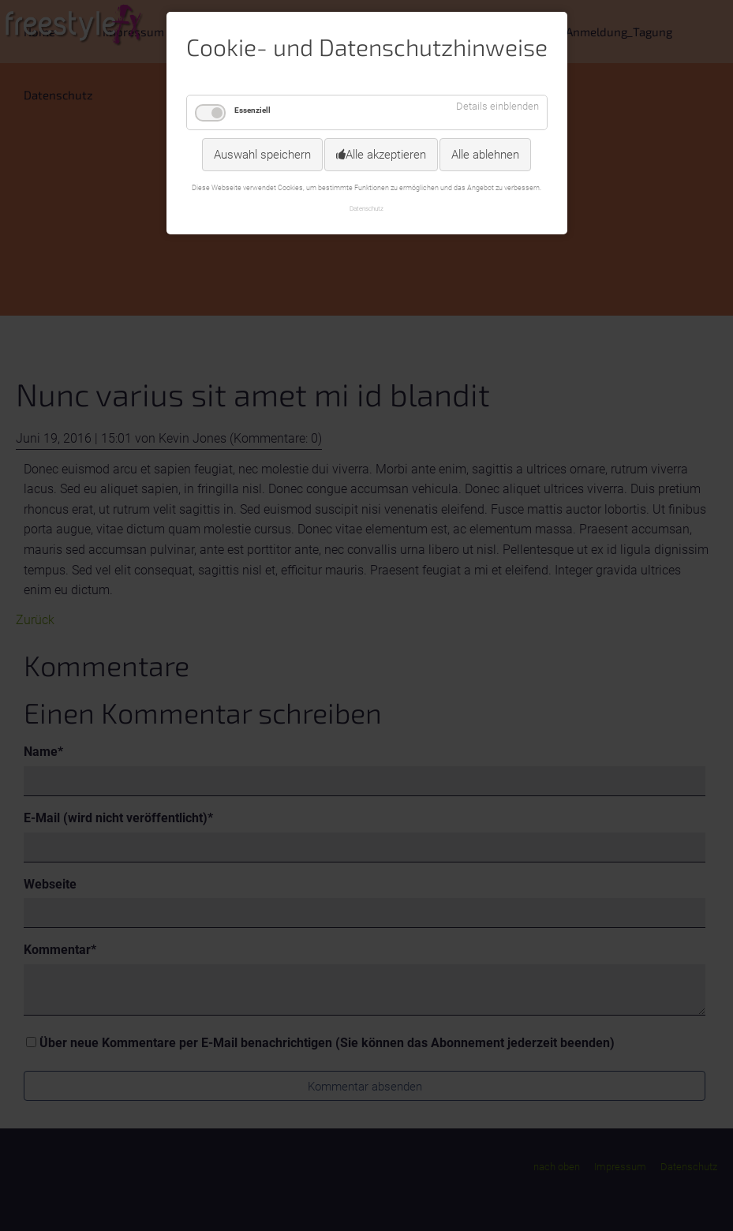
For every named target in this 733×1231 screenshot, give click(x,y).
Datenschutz (366, 208)
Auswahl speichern (262, 155)
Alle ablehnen (485, 155)
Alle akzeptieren (386, 155)
